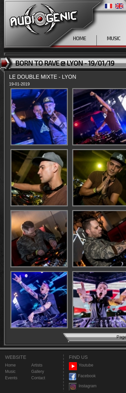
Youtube (81, 365)
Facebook (82, 376)
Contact (38, 378)
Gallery (37, 371)
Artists (36, 365)
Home (10, 365)
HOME (79, 38)
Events (11, 378)
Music (10, 371)
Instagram (82, 386)
